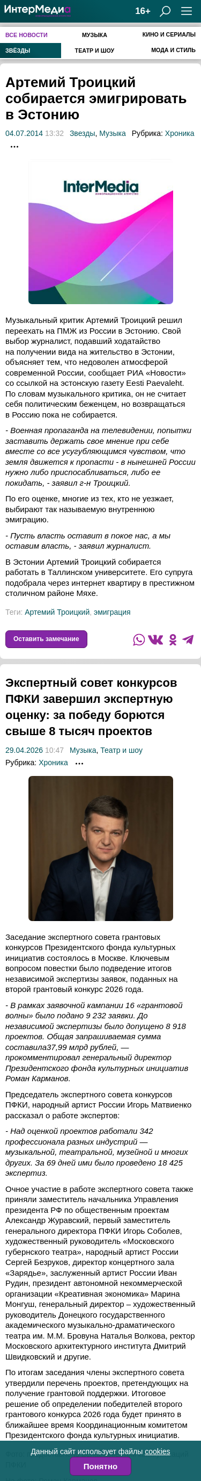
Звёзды (17, 50)
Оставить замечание (46, 639)
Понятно (100, 1466)
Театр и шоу (95, 50)
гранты (37, 1378)
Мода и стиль (173, 50)
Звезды (82, 133)
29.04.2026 (24, 766)
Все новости (26, 35)
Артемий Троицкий (57, 612)
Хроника (180, 133)
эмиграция (112, 612)
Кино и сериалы (169, 34)
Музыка (94, 35)
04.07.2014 (24, 133)
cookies (157, 1451)
